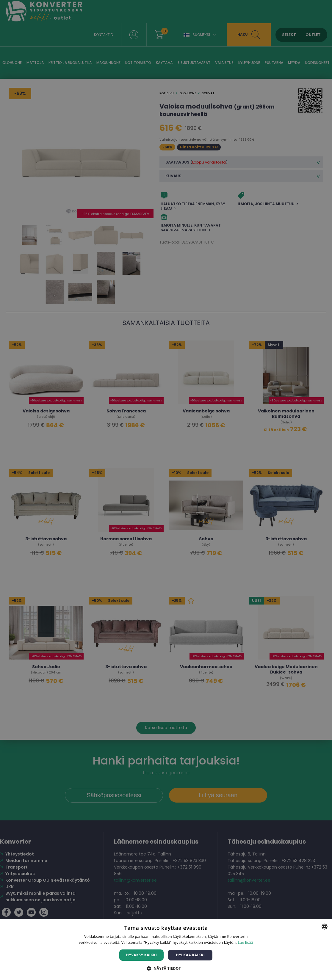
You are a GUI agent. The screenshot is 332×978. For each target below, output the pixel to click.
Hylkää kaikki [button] (190, 954)
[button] (166, 968)
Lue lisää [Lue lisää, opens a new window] (245, 942)
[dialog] (166, 489)
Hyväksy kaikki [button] (141, 954)
